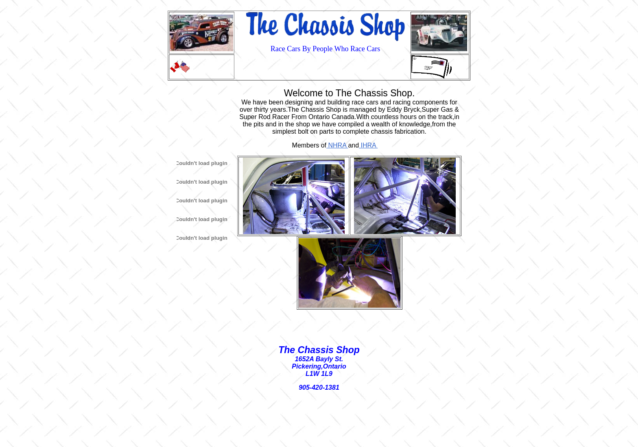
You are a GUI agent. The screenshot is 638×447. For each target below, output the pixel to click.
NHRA (337, 145)
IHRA (368, 145)
